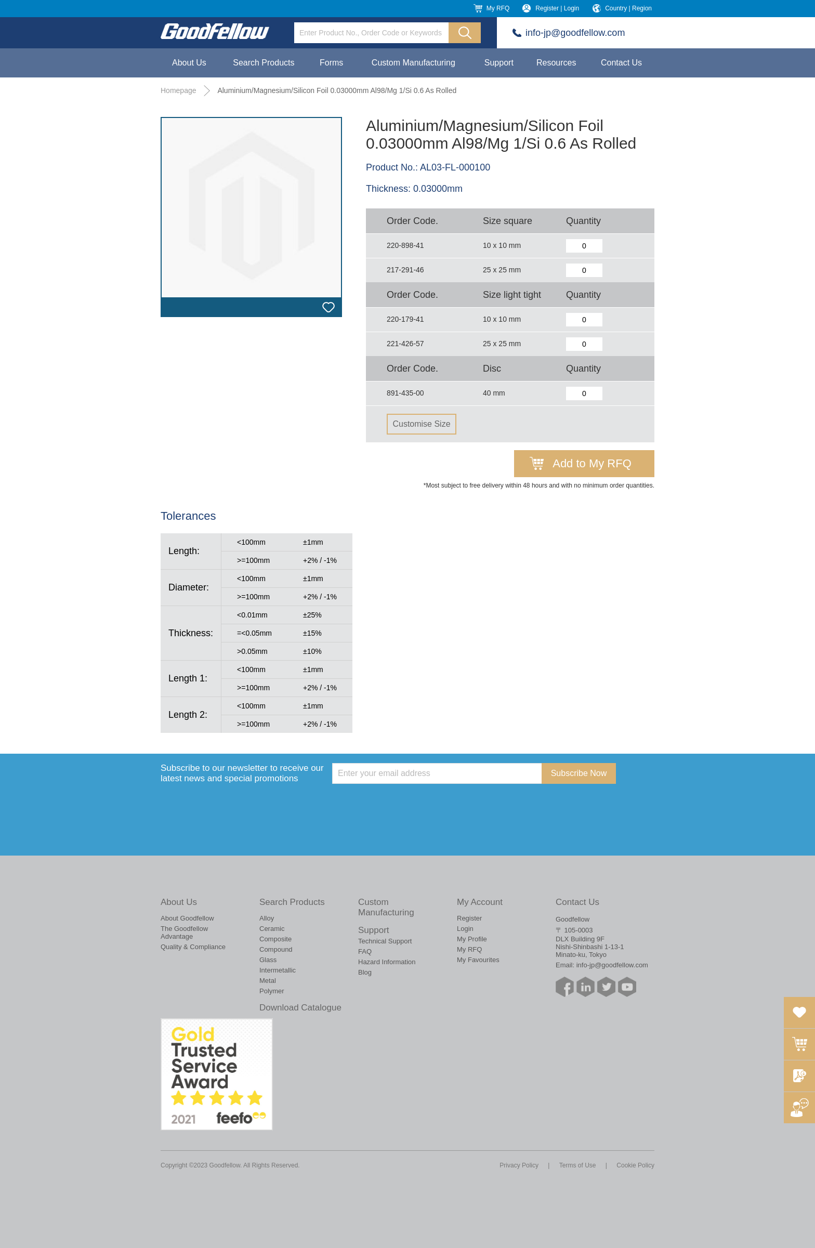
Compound (276, 949)
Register (469, 918)
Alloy (266, 918)
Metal (267, 980)
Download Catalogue (300, 1008)
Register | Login (557, 8)
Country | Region (628, 8)
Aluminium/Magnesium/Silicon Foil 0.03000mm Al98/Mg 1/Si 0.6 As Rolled (336, 90)
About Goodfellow (187, 918)
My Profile (472, 939)
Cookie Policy (635, 1165)
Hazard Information (387, 962)
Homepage (178, 90)
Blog (365, 972)
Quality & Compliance (193, 947)
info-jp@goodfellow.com (575, 33)
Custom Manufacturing (413, 62)
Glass (268, 960)
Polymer (271, 991)
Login (465, 928)
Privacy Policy (518, 1165)
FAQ (365, 951)
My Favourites (478, 960)
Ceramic (271, 928)
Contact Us (621, 62)
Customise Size (421, 423)
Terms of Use (577, 1165)
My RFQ (498, 8)
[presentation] (411, 804)
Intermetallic (277, 970)
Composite (275, 939)
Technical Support (385, 941)
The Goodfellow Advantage (184, 932)
